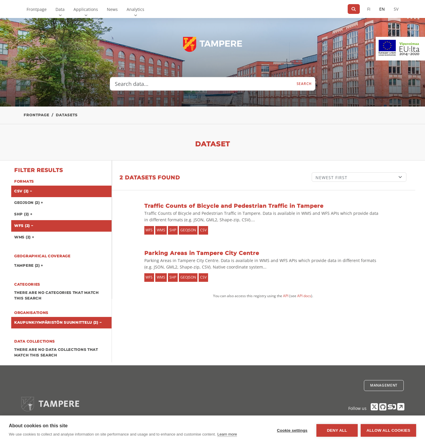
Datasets (67, 115)
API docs (304, 295)
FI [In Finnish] (368, 9)
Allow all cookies (388, 430)
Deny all (337, 430)
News (112, 9)
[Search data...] (201, 84)
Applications (85, 9)
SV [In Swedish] (396, 9)
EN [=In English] (382, 9)
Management (384, 385)
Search (304, 83)
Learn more (227, 434)
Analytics (135, 9)
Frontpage (37, 9)
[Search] (354, 9)
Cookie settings (292, 430)
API (285, 295)
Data (60, 9)
